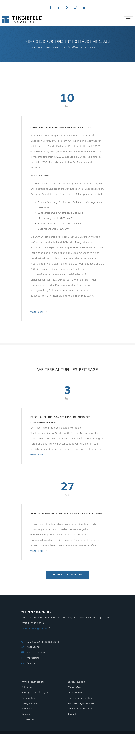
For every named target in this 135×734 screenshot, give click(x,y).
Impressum (33, 658)
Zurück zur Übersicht (67, 574)
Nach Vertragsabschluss (81, 703)
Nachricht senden (36, 652)
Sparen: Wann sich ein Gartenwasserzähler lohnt (67, 513)
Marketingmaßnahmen (80, 709)
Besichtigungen (76, 682)
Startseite (36, 47)
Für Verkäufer (75, 687)
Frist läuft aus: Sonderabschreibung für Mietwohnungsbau (60, 419)
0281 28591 (33, 647)
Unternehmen (75, 692)
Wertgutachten (30, 703)
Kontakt (72, 714)
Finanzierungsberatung (80, 698)
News (49, 47)
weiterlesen (37, 312)
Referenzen (27, 687)
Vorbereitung (29, 698)
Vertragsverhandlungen (34, 692)
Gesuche (26, 714)
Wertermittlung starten (34, 628)
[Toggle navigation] (128, 19)
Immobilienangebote (33, 682)
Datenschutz (33, 663)
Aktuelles (26, 709)
